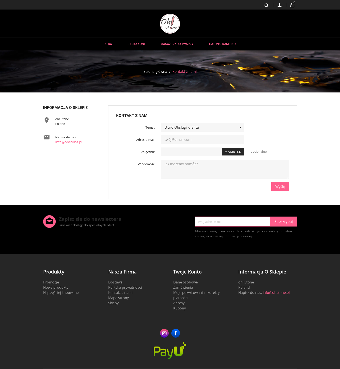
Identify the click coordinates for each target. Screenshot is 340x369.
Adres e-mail (145, 140)
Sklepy (113, 303)
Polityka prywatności (125, 287)
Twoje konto (187, 271)
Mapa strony (118, 297)
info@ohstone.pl (68, 142)
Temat (150, 127)
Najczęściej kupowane (61, 292)
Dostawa (115, 282)
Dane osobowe (185, 282)
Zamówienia (183, 287)
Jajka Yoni (136, 44)
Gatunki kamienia (222, 44)
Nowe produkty (55, 287)
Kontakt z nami (120, 292)
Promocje (51, 282)
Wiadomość (146, 164)
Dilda (108, 44)
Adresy (179, 303)
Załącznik (148, 152)
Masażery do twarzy (176, 44)
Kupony (179, 308)
